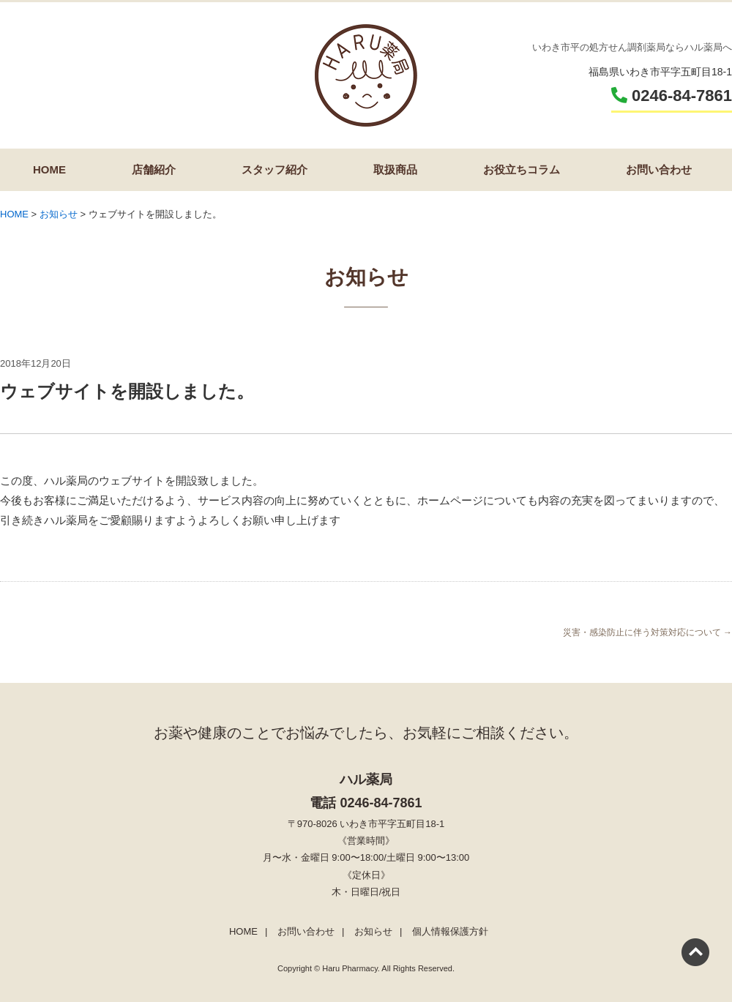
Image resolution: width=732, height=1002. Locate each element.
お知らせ (373, 931)
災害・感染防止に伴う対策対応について (647, 632)
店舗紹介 (154, 169)
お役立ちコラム (521, 169)
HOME (49, 169)
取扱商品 (395, 169)
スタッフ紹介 (274, 169)
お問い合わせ (659, 169)
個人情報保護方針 (450, 931)
